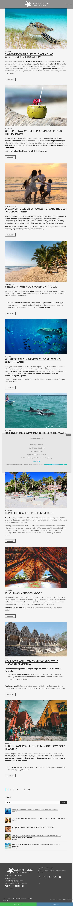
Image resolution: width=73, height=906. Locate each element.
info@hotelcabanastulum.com (55, 465)
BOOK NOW (36, 461)
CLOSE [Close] (69, 435)
